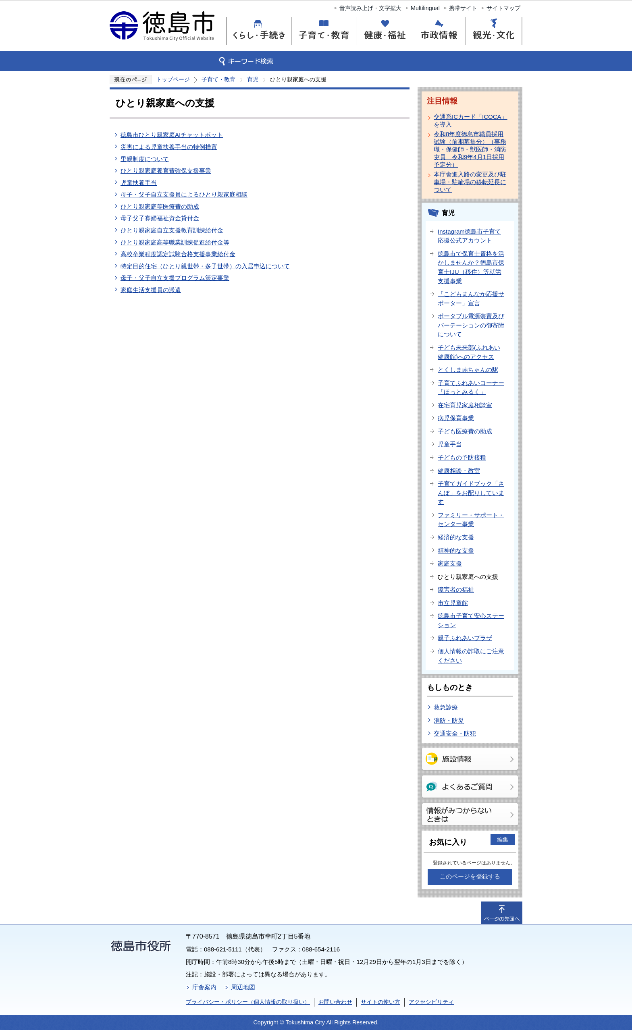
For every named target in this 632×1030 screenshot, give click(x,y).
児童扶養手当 (139, 182)
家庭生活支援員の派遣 (151, 289)
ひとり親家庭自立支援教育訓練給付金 (172, 230)
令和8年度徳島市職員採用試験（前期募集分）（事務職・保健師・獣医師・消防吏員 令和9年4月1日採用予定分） (470, 149)
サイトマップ (503, 8)
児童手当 (450, 444)
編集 (502, 839)
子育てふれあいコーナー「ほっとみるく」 (471, 387)
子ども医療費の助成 (465, 431)
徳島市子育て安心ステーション (471, 620)
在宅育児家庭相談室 (465, 405)
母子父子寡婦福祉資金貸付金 (160, 218)
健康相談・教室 (459, 470)
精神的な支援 (456, 550)
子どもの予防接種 (462, 457)
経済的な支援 (456, 537)
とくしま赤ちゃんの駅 (468, 369)
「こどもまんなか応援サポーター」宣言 (471, 298)
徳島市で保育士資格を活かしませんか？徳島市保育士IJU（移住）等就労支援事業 (471, 267)
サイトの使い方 (380, 1002)
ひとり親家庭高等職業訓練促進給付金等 (175, 242)
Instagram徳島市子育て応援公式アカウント (469, 236)
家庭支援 (450, 563)
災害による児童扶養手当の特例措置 (169, 146)
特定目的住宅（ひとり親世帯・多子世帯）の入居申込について (205, 266)
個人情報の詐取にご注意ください (471, 656)
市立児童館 (453, 602)
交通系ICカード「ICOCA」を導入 (470, 120)
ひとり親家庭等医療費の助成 (160, 206)
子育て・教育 (218, 79)
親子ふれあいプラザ (465, 637)
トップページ (173, 79)
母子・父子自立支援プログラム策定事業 (175, 277)
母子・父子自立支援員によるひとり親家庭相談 (184, 194)
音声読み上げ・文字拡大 (370, 8)
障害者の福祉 (456, 589)
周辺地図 (243, 987)
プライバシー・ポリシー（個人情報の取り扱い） (248, 1002)
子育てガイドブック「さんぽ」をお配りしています (471, 492)
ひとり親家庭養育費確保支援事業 (166, 170)
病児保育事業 (456, 417)
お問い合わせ (335, 1002)
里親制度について (145, 158)
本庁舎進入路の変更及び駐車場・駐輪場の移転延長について (470, 182)
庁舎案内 (204, 987)
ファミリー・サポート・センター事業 (471, 520)
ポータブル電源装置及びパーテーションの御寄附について (471, 325)
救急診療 (446, 707)
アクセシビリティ (431, 1002)
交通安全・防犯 (455, 733)
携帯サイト (463, 8)
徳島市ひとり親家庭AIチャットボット (172, 134)
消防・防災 (449, 720)
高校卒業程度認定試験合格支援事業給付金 (178, 254)
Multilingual (425, 8)
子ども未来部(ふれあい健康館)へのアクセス (469, 352)
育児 (252, 79)
